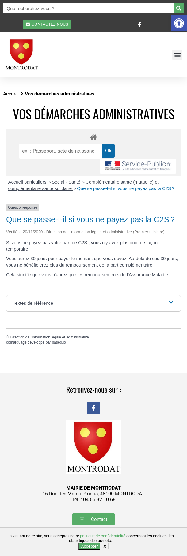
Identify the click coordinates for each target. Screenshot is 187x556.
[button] (179, 23)
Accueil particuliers (28, 182)
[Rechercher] (179, 8)
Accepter (89, 546)
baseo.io (59, 342)
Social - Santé (67, 182)
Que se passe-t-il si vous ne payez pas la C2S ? (125, 188)
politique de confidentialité (102, 536)
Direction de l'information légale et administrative (49, 337)
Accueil (11, 94)
